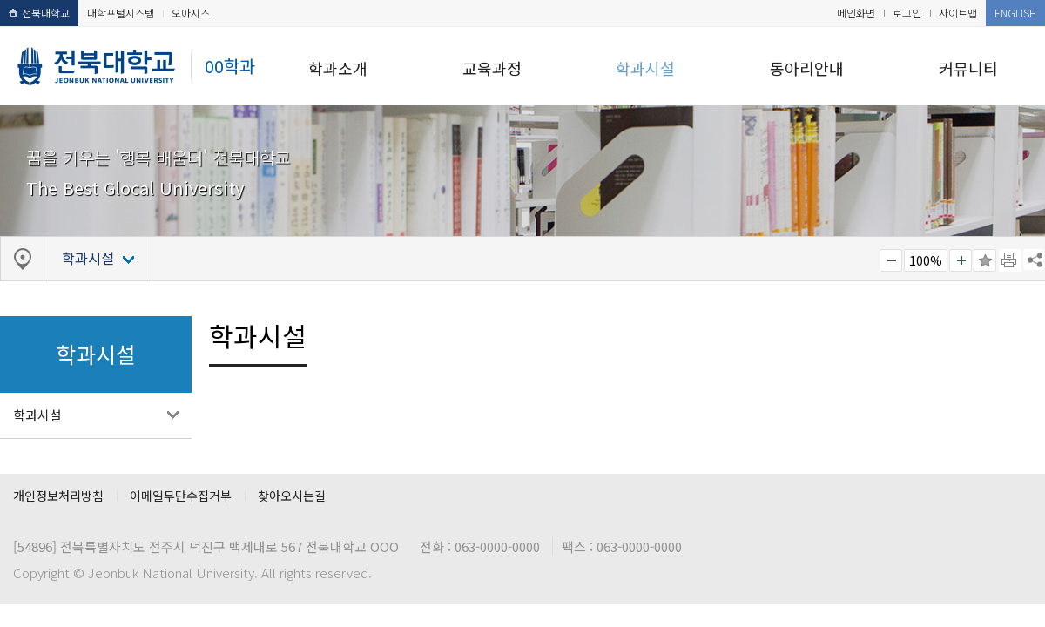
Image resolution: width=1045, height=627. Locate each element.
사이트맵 (958, 12)
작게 (891, 260)
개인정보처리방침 (58, 495)
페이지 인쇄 (1010, 260)
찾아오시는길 (292, 495)
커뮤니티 (968, 68)
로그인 (907, 12)
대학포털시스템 (120, 12)
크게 (960, 260)
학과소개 (337, 68)
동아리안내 (807, 68)
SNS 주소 (1033, 259)
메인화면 (856, 12)
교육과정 (492, 68)
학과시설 (645, 68)
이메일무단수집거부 (181, 495)
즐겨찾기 (985, 260)
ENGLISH (1015, 12)
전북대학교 (39, 12)
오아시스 (191, 12)
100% (925, 260)
